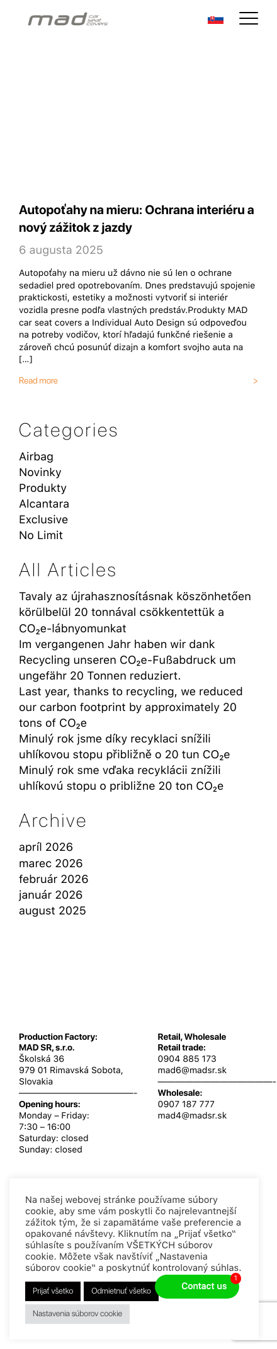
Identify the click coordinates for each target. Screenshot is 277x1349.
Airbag (36, 457)
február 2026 (54, 879)
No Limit (41, 535)
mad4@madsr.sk (192, 1116)
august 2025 (52, 911)
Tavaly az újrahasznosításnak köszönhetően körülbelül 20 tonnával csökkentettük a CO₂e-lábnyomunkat (135, 612)
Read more (38, 381)
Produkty (43, 488)
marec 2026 (51, 863)
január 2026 (50, 895)
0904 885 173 (187, 1059)
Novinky (40, 472)
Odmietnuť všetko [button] (121, 1291)
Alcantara (44, 504)
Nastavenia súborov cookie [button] (77, 1314)
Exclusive (43, 520)
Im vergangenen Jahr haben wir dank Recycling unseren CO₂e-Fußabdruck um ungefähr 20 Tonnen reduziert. (127, 660)
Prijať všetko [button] (53, 1291)
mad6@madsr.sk (192, 1071)
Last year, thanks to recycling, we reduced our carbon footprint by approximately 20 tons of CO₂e (131, 707)
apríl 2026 (46, 847)
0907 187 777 (186, 1105)
